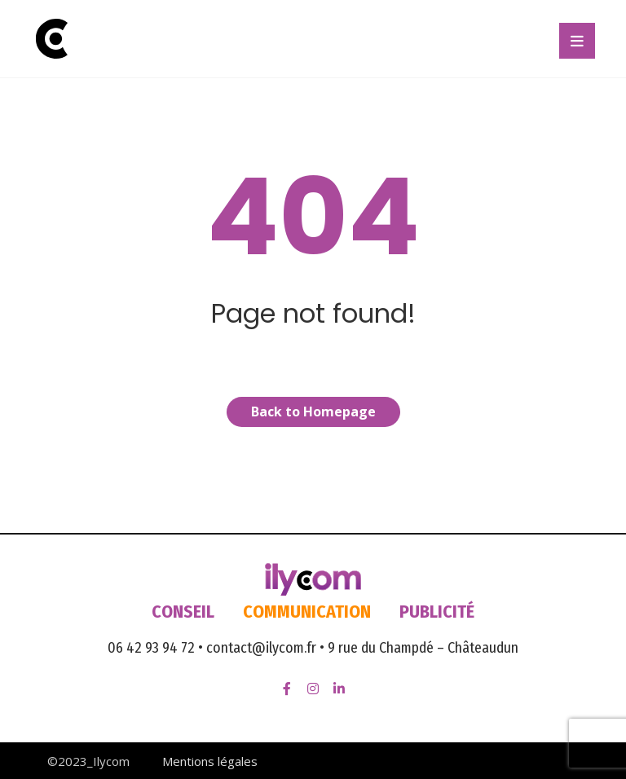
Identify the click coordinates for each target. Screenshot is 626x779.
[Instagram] (313, 689)
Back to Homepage (313, 411)
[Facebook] (287, 689)
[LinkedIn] (339, 689)
